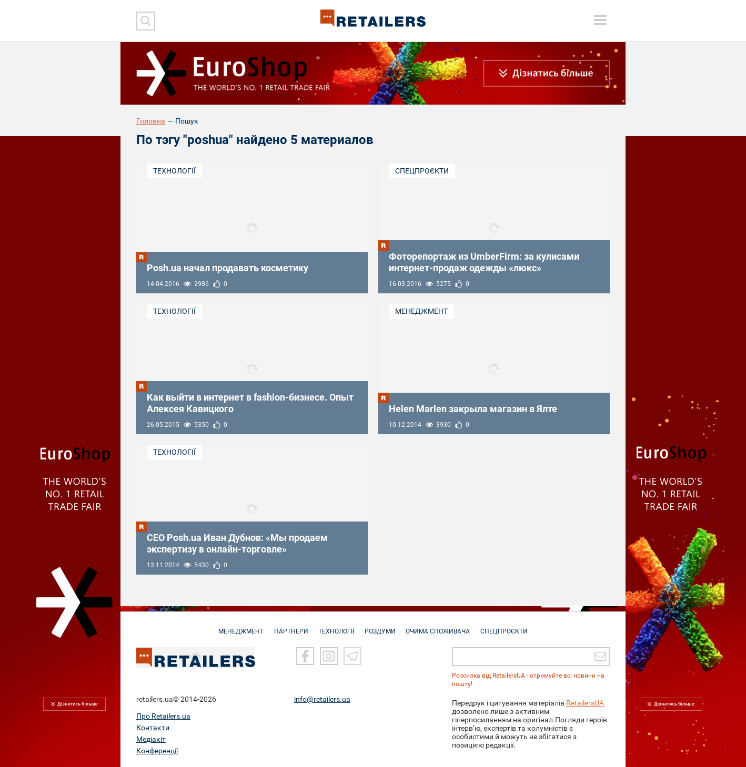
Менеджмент (421, 311)
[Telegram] (352, 656)
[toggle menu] (600, 19)
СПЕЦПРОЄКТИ (508, 626)
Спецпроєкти (422, 171)
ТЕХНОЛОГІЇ (336, 626)
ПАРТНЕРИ (288, 626)
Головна (150, 121)
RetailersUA (585, 703)
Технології (174, 171)
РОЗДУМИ (381, 626)
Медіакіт (151, 739)
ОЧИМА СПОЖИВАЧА (441, 626)
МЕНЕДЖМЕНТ (236, 626)
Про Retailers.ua (163, 716)
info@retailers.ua (322, 699)
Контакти (152, 727)
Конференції (157, 750)
